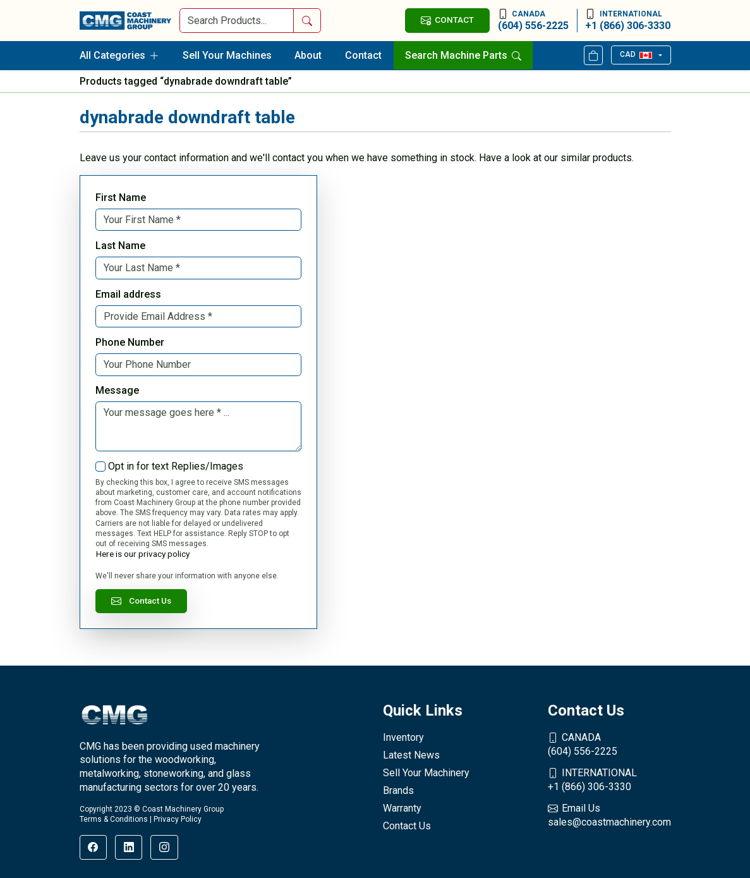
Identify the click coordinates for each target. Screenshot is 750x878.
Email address (128, 294)
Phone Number (129, 342)
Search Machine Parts (463, 55)
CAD (636, 54)
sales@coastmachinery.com (609, 815)
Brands (398, 790)
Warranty (402, 808)
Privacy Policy (178, 819)
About (308, 55)
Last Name (120, 246)
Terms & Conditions (114, 819)
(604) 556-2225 (533, 20)
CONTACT (447, 20)
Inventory (403, 737)
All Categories (119, 55)
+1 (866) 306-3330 (627, 20)
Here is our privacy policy (143, 554)
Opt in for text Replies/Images (175, 466)
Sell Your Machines (227, 55)
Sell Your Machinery (426, 773)
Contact (363, 55)
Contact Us (141, 600)
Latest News (411, 755)
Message (117, 390)
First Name (120, 198)
